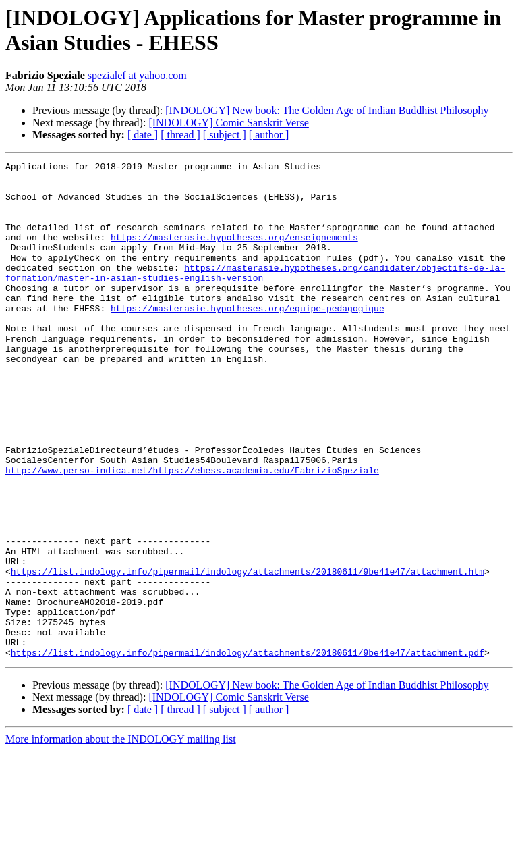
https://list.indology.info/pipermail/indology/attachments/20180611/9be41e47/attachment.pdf (247, 751)
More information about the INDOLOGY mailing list (120, 838)
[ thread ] (180, 134)
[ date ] (142, 134)
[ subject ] (224, 134)
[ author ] (269, 134)
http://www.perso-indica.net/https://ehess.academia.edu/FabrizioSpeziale (192, 533)
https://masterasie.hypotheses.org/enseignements (234, 253)
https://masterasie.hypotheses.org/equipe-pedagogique (247, 338)
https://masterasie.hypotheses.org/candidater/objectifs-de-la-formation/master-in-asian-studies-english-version (255, 296)
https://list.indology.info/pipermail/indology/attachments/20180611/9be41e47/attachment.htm (247, 654)
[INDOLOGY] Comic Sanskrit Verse (228, 122)
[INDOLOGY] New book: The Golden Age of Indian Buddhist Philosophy (326, 110)
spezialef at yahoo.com (137, 75)
